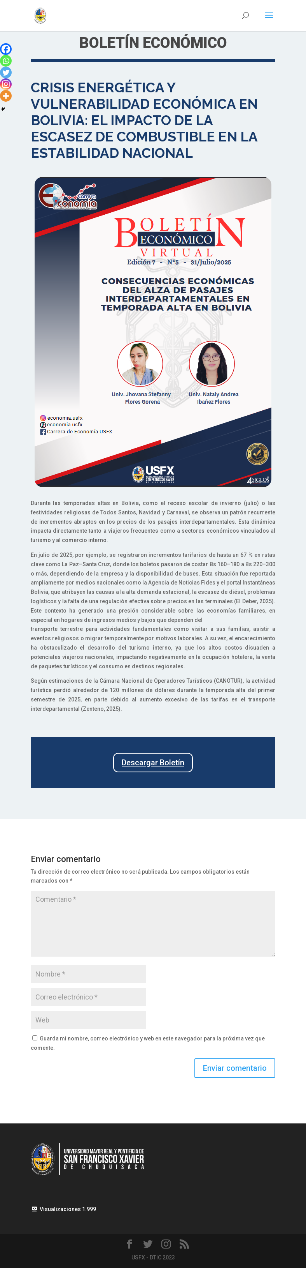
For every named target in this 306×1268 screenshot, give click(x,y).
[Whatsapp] (6, 61)
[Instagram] (6, 84)
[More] (6, 96)
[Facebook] (6, 49)
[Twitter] (6, 72)
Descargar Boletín (153, 762)
